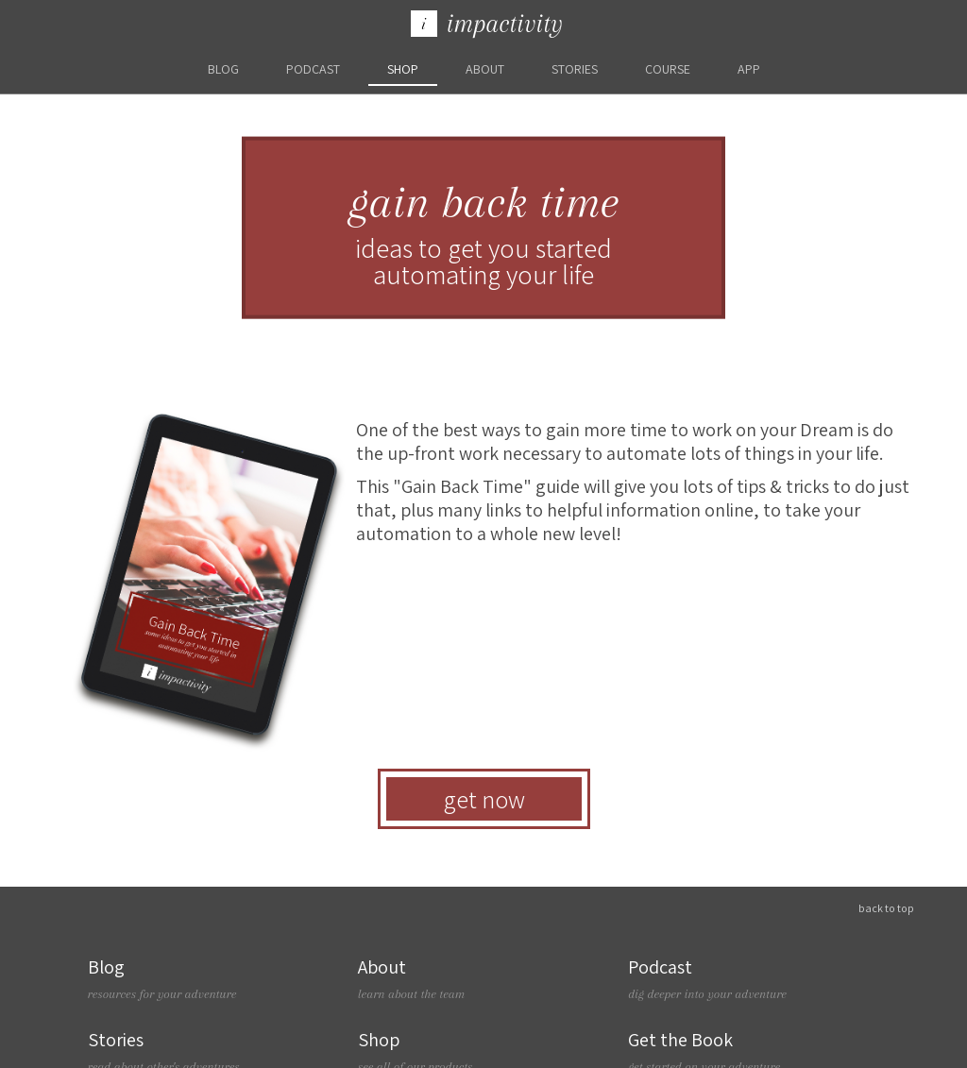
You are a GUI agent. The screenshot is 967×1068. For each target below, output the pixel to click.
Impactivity (487, 23)
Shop (402, 68)
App (749, 68)
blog (223, 68)
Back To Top (886, 908)
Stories (574, 68)
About (485, 68)
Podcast (313, 68)
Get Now (484, 799)
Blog (213, 979)
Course (667, 68)
